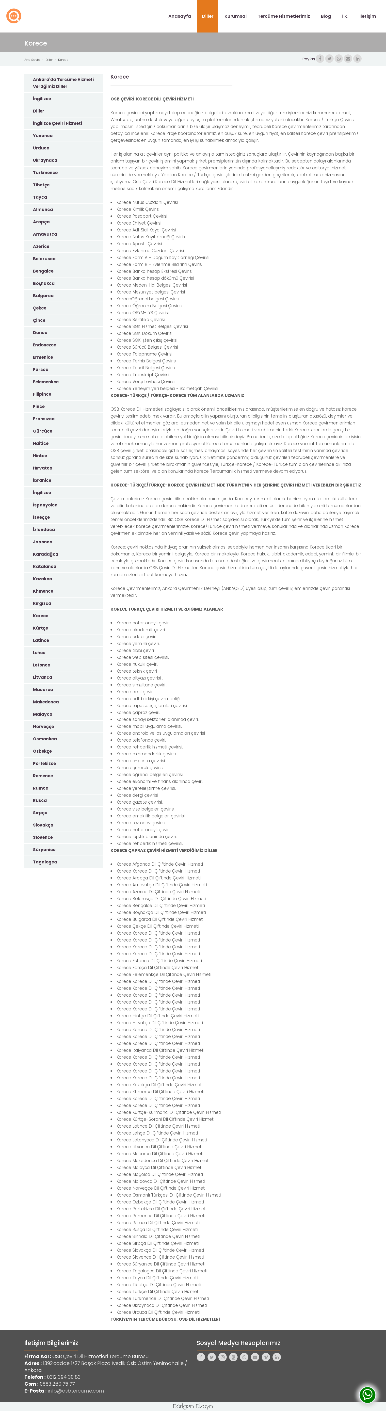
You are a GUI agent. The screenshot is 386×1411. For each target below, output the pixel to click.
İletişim (367, 16)
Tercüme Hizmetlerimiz (284, 16)
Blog (326, 16)
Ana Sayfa (32, 60)
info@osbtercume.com (76, 1390)
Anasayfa (179, 16)
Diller (207, 16)
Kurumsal (236, 16)
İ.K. (345, 16)
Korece (63, 60)
